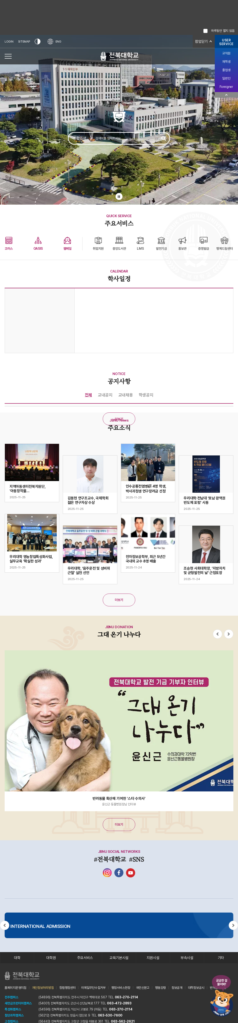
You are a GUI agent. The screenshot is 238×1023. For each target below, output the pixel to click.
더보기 (119, 419)
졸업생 (226, 70)
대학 (17, 958)
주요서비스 (85, 958)
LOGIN (9, 41)
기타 (221, 958)
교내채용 (125, 394)
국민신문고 (143, 988)
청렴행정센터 (67, 988)
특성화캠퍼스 (13, 1009)
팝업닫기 (201, 41)
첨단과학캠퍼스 (14, 1015)
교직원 (226, 53)
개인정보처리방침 (43, 988)
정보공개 (177, 988)
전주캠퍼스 (11, 997)
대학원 (51, 958)
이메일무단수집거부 (93, 988)
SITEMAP (24, 41)
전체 (88, 394)
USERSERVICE (226, 42)
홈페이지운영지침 (15, 988)
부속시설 (187, 958)
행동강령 (160, 988)
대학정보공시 (196, 988)
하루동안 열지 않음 (223, 31)
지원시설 (153, 958)
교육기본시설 (119, 958)
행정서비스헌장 (120, 988)
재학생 (226, 61)
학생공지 (146, 394)
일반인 (226, 78)
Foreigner (226, 87)
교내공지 (105, 394)
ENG (54, 41)
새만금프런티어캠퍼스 (18, 1003)
